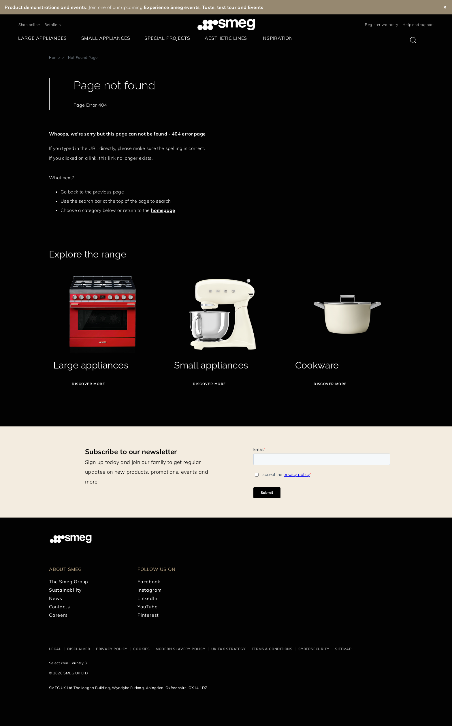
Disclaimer (78, 649)
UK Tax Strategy (228, 649)
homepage (163, 210)
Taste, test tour (219, 7)
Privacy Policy (111, 649)
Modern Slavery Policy (181, 649)
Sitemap (343, 649)
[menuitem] (44, 38)
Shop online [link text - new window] (29, 24)
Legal (55, 649)
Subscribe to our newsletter (131, 451)
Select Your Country (66, 663)
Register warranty (381, 24)
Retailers (52, 24)
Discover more (88, 384)
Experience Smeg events (171, 7)
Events (255, 7)
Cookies (141, 649)
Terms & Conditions (272, 649)
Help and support (418, 24)
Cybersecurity (313, 649)
